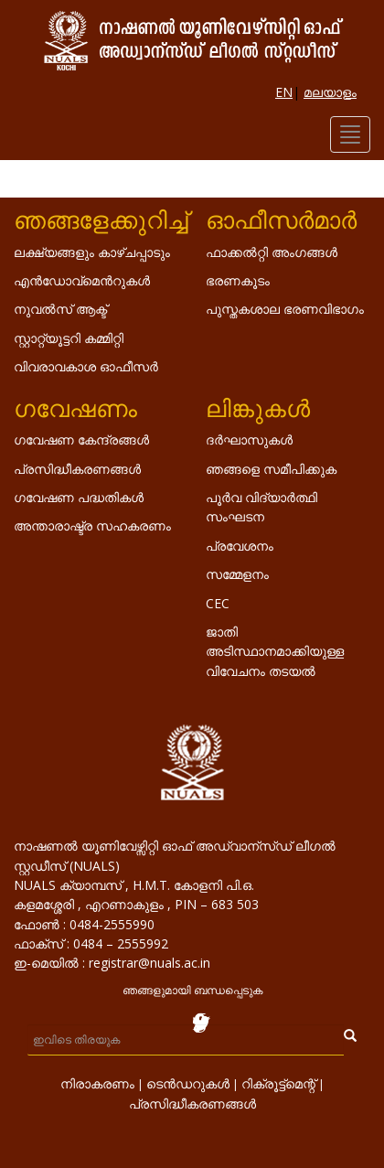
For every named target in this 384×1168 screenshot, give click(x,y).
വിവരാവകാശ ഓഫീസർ (86, 366)
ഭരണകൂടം (238, 280)
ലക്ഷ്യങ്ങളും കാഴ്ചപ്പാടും (92, 252)
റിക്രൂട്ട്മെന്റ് (278, 1083)
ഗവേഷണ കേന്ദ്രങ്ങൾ (81, 439)
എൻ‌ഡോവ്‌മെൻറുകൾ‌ (82, 280)
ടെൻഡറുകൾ (187, 1083)
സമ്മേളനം (237, 574)
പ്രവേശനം (239, 545)
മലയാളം (330, 92)
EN (284, 92)
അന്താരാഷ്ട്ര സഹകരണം (92, 525)
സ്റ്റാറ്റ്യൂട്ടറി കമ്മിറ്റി (68, 338)
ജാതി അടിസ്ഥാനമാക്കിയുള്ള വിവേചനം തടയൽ (275, 651)
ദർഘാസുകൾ (249, 439)
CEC (217, 603)
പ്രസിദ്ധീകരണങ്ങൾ (77, 468)
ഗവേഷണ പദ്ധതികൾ (79, 497)
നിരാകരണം (97, 1083)
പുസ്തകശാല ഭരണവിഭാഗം (285, 308)
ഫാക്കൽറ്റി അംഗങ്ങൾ (271, 252)
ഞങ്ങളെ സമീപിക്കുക (271, 468)
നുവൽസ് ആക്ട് (60, 308)
